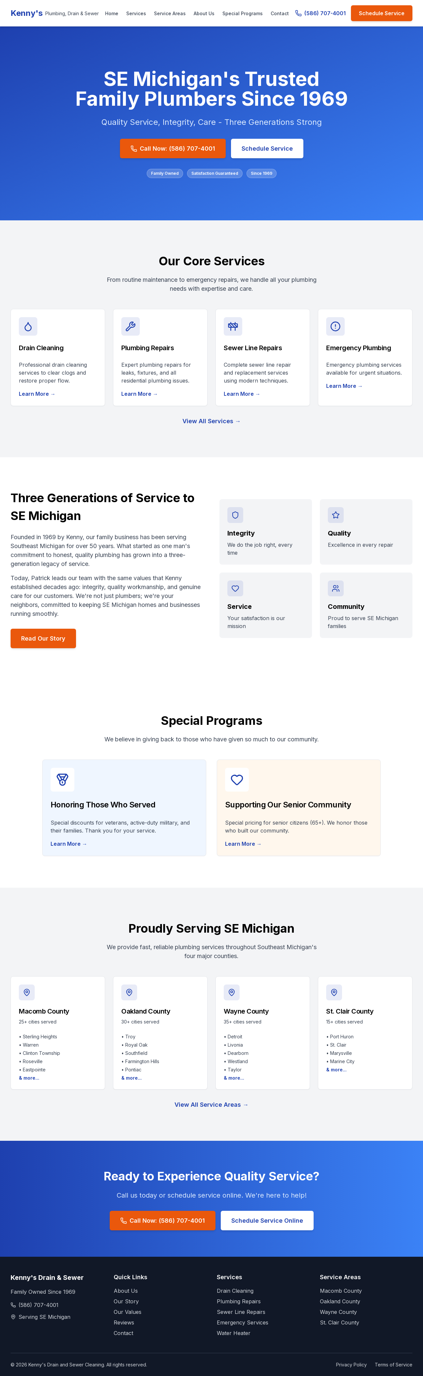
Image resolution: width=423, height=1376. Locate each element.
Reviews (124, 1322)
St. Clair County (339, 1322)
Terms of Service (393, 1364)
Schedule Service (381, 13)
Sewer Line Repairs (241, 1312)
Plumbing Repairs (239, 1301)
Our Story (126, 1301)
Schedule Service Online (267, 1220)
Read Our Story (43, 638)
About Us (204, 13)
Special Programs (242, 13)
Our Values (127, 1312)
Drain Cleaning (235, 1290)
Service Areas (170, 13)
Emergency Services (242, 1322)
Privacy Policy (351, 1364)
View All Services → (211, 421)
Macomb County (341, 1290)
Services (136, 13)
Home (111, 13)
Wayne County (338, 1312)
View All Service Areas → (211, 1104)
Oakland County (340, 1301)
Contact (280, 13)
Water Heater (233, 1333)
